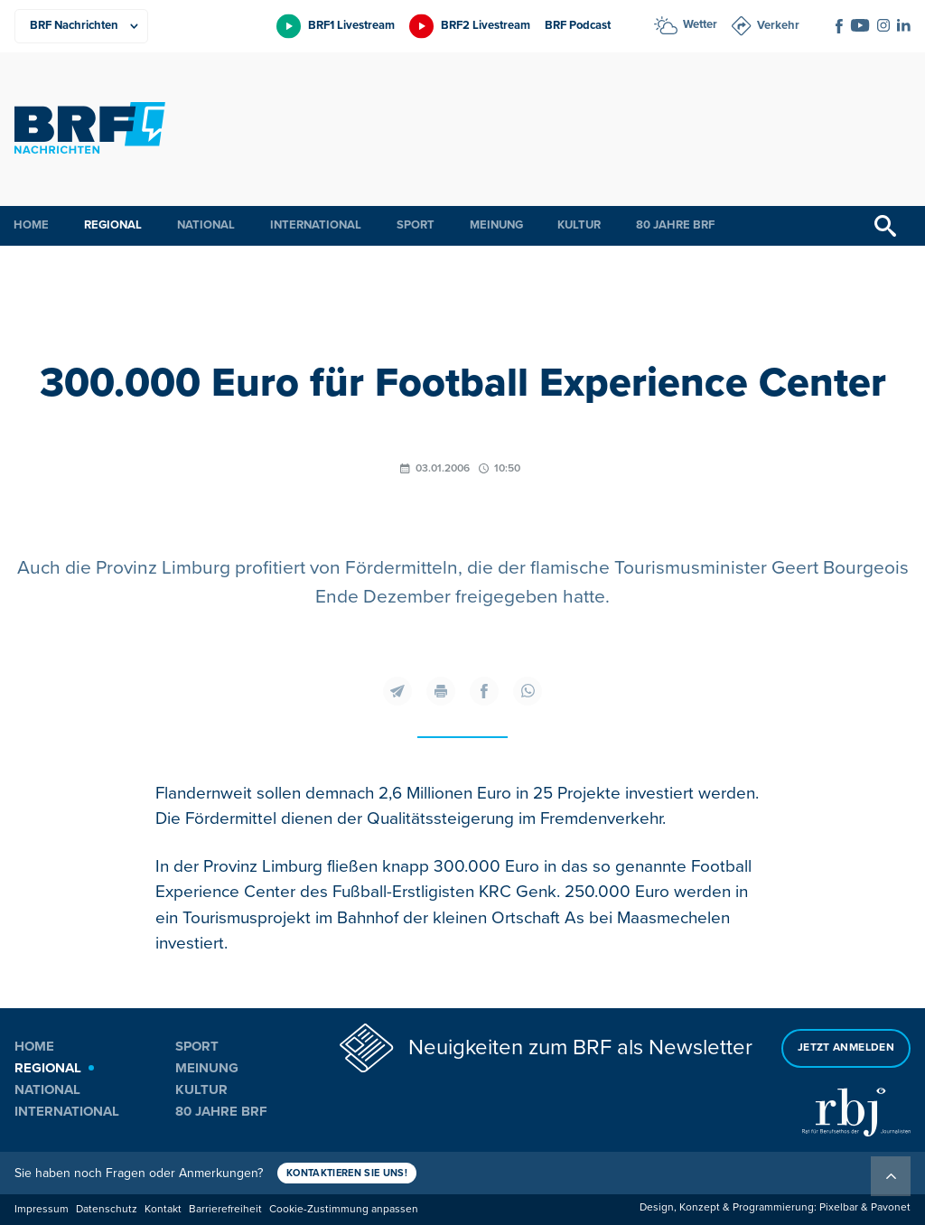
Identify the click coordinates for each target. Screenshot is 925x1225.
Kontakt (163, 1209)
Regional (113, 225)
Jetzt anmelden (846, 1047)
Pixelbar (838, 1207)
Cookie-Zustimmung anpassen (343, 1209)
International (315, 225)
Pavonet (891, 1207)
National (206, 225)
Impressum (41, 1209)
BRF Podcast (578, 25)
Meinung (496, 225)
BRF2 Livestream (485, 25)
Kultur (579, 225)
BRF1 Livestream (351, 25)
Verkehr (778, 25)
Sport (415, 225)
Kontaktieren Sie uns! (346, 1173)
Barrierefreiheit (225, 1209)
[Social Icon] (839, 26)
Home (31, 225)
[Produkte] (81, 26)
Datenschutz (106, 1209)
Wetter (700, 24)
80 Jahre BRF (675, 225)
